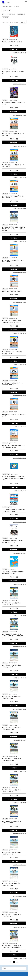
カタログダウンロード (14, 49)
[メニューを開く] (26, 2)
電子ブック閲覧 (14, 45)
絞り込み (5, 17)
